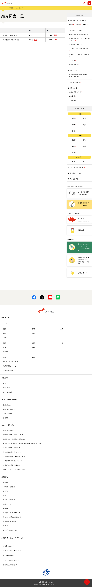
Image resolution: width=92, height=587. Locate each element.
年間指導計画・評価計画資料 (79, 34)
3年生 (85, 24)
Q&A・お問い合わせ (9, 425)
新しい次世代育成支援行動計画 (12, 517)
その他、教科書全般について (11, 448)
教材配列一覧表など (76, 44)
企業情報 (4, 477)
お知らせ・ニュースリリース (12, 538)
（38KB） (31, 40)
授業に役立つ (7, 405)
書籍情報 (4, 378)
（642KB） (50, 35)
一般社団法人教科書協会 (10, 560)
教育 (4, 383)
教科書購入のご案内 (9, 565)
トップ (3, 8)
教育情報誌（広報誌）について (12, 452)
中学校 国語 (11, 8)
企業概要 (5, 482)
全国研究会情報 (73, 179)
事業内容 (5, 491)
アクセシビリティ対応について (12, 551)
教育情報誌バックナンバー (12, 366)
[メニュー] (89, 3)
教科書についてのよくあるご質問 (79, 55)
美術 (73, 146)
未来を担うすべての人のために (12, 513)
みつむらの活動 (7, 413)
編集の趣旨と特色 (75, 92)
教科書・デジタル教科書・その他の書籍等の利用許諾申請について (22, 443)
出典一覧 (72, 60)
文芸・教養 (6, 388)
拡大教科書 (73, 100)
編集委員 (72, 96)
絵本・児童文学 (7, 392)
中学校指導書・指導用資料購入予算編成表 (78, 75)
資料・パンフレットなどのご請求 (14, 470)
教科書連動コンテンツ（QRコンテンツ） (79, 39)
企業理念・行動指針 (9, 487)
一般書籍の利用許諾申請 (11, 461)
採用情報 (5, 508)
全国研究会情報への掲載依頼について (14, 456)
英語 (85, 125)
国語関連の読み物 (74, 82)
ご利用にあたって (8, 546)
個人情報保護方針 (8, 555)
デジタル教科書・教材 (76, 167)
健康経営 (5, 526)
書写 (85, 118)
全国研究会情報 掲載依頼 (11, 465)
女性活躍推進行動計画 (9, 521)
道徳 (73, 131)
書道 (73, 161)
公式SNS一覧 (7, 504)
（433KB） (50, 40)
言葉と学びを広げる (9, 409)
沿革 (4, 495)
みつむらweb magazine (10, 399)
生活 (73, 125)
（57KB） (31, 35)
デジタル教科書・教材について (12, 435)
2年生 (78, 24)
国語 (73, 118)
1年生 (71, 24)
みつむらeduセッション (10, 530)
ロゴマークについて (9, 500)
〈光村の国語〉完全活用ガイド (79, 48)
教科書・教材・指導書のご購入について (15, 439)
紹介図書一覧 (73, 64)
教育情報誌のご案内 (75, 173)
